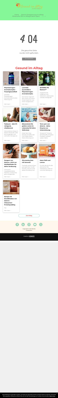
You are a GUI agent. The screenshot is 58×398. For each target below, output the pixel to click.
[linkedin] (23, 225)
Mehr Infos (52, 396)
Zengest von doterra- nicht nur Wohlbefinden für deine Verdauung (10, 163)
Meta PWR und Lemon (45, 161)
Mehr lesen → (7, 104)
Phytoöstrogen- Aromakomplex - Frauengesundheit (10, 90)
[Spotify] (40, 225)
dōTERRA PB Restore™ (44, 89)
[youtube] (35, 225)
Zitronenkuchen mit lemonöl (27, 161)
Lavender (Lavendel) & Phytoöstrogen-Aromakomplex (27, 91)
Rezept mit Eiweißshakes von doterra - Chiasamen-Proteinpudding (10, 201)
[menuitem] (16, 15)
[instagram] (29, 225)
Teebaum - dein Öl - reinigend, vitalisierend (11, 126)
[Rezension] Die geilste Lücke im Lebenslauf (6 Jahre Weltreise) (29, 127)
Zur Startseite (29, 58)
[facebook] (17, 225)
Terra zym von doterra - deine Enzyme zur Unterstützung (45, 127)
